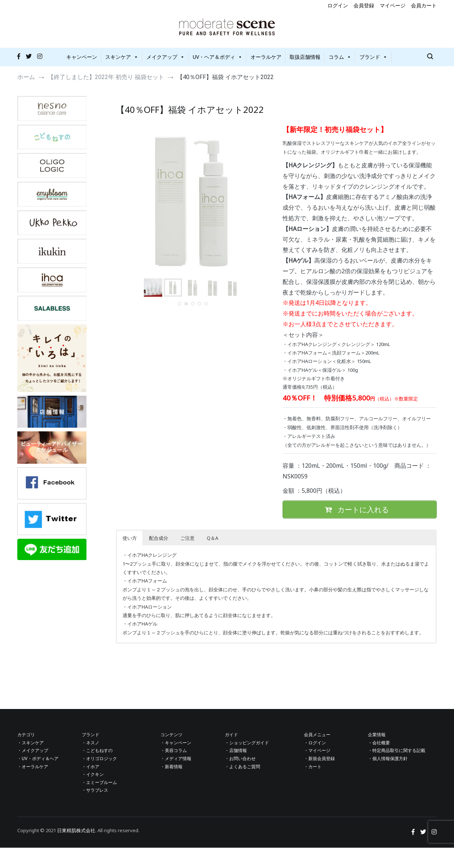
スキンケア (121, 56)
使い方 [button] (130, 538)
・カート (313, 766)
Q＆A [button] (212, 538)
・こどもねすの (97, 750)
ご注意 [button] (187, 538)
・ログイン (315, 742)
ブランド (373, 56)
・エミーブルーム (99, 782)
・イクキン (93, 774)
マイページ (392, 5)
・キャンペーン (175, 742)
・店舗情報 (236, 750)
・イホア (90, 766)
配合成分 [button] (158, 538)
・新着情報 (171, 766)
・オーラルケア (32, 766)
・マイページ (317, 750)
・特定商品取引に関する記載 (396, 750)
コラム (340, 56)
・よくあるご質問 (242, 766)
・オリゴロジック (99, 759)
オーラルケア (266, 56)
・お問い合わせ (240, 759)
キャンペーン (81, 56)
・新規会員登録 (319, 759)
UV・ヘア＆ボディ (217, 56)
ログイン (337, 5)
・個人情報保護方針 (388, 759)
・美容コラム (173, 750)
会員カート (424, 5)
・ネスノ (90, 742)
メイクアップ (165, 56)
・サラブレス (95, 790)
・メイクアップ (32, 750)
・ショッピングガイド (247, 742)
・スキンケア (30, 742)
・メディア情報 (175, 759)
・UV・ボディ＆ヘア (37, 759)
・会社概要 (379, 742)
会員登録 (364, 5)
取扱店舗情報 (305, 56)
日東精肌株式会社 (76, 830)
